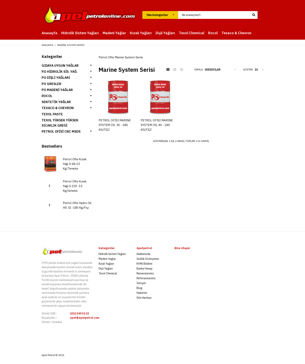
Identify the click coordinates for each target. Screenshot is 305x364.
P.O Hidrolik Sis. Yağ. (59, 71)
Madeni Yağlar (107, 259)
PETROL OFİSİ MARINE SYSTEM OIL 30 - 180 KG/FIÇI (115, 124)
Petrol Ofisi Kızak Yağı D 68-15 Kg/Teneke (75, 163)
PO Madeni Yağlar (57, 90)
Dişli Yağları (106, 268)
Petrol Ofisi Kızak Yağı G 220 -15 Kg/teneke (75, 185)
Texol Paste (52, 114)
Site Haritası (144, 297)
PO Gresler (51, 84)
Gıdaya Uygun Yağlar (60, 65)
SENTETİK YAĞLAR (56, 102)
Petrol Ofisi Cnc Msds (61, 131)
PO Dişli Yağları (56, 77)
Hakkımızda (143, 254)
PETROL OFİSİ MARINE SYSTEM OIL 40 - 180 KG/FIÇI (157, 124)
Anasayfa (47, 45)
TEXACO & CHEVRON (58, 108)
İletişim (141, 283)
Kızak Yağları (106, 263)
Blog (139, 288)
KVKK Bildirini (144, 263)
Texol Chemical (108, 273)
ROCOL (47, 96)
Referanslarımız (146, 278)
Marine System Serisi (70, 45)
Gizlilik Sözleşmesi (148, 259)
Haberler (142, 293)
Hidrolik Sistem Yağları (112, 254)
